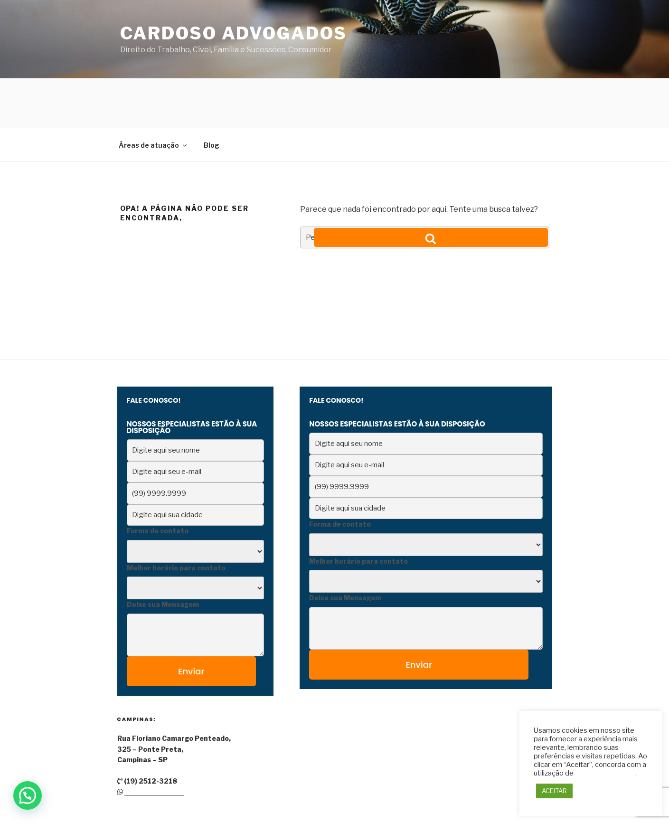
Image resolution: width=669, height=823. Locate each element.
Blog (211, 96)
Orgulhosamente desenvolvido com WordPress (193, 801)
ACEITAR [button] (554, 791)
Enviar (191, 622)
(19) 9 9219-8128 (154, 742)
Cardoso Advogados (233, 33)
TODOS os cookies (605, 773)
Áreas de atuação (153, 96)
